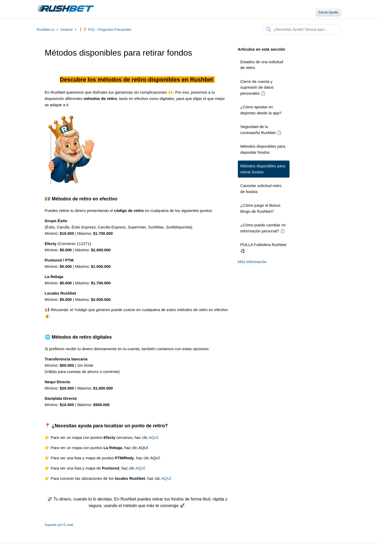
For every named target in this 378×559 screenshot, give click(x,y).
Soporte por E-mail (59, 525)
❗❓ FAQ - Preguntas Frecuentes (104, 29)
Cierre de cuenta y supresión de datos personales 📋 (257, 87)
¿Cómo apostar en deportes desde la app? (261, 110)
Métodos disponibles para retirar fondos (262, 169)
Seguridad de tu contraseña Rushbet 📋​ (261, 129)
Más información (252, 261)
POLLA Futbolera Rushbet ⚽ (263, 247)
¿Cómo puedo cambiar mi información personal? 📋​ (263, 228)
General (66, 29)
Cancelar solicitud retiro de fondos (261, 188)
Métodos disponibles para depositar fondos (262, 149)
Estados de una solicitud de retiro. (261, 65)
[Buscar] (301, 29)
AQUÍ (153, 437)
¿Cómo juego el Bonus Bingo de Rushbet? (260, 208)
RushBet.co (45, 29)
